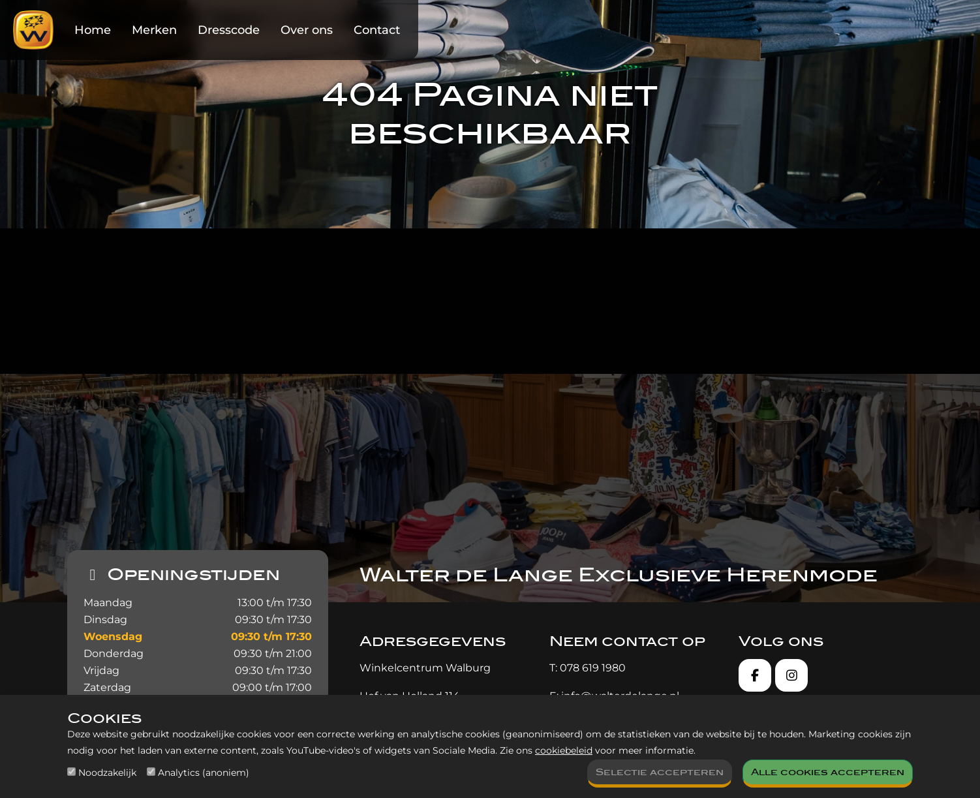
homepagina (356, 315)
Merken (154, 30)
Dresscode (229, 30)
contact (740, 315)
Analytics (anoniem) (203, 772)
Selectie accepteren (660, 772)
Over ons (307, 30)
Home (92, 30)
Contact (377, 30)
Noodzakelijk (107, 772)
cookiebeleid (563, 750)
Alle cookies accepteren (827, 772)
